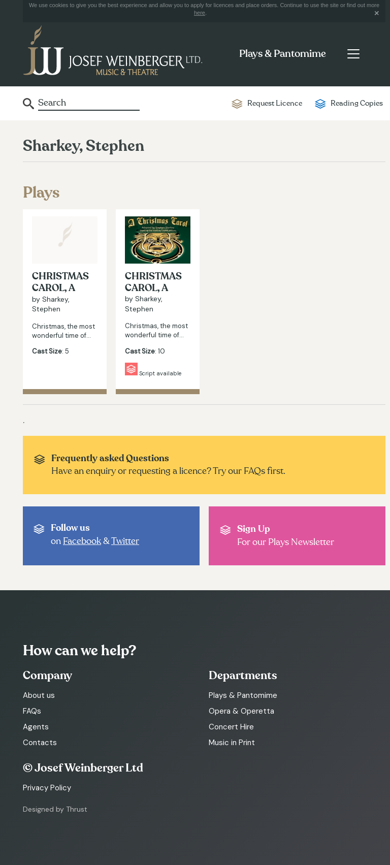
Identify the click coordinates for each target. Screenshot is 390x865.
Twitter (125, 541)
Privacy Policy (47, 788)
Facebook (82, 541)
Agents (36, 727)
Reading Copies (357, 103)
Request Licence (274, 103)
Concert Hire (231, 727)
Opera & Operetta (241, 711)
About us (39, 695)
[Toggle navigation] (353, 54)
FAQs (32, 711)
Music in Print (232, 743)
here (199, 13)
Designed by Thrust (55, 809)
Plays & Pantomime (282, 53)
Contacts (40, 743)
